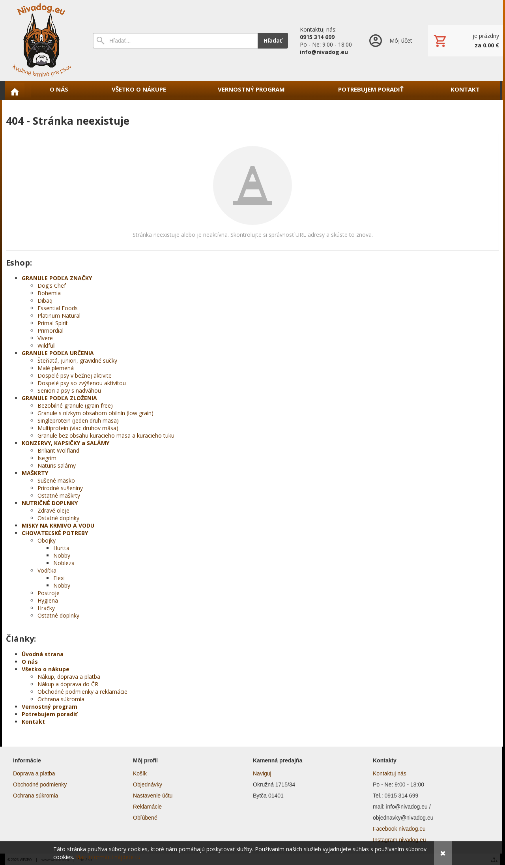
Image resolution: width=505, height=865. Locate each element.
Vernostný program (49, 706)
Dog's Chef (51, 285)
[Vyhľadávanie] (175, 41)
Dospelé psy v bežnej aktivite (74, 375)
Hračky (46, 608)
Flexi (59, 578)
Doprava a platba (34, 773)
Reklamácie (147, 806)
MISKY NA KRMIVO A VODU (58, 525)
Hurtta (61, 548)
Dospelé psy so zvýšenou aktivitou (81, 383)
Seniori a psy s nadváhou (69, 390)
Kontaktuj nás (389, 773)
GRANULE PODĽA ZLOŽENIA (59, 398)
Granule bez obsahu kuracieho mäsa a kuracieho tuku (105, 435)
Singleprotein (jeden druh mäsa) (78, 420)
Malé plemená (55, 368)
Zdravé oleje (53, 510)
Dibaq (44, 300)
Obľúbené (145, 817)
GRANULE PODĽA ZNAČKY (57, 278)
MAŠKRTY (35, 473)
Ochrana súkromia (60, 699)
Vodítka (46, 570)
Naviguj (262, 773)
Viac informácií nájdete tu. (109, 857)
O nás (30, 661)
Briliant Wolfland (58, 450)
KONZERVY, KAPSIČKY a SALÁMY (65, 443)
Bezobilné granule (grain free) (75, 405)
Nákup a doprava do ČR (67, 684)
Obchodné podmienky (40, 784)
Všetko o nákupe (45, 669)
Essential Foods (57, 308)
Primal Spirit (52, 323)
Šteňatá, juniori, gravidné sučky (77, 360)
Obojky (46, 540)
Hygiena (47, 600)
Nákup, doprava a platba (68, 676)
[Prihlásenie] (390, 40)
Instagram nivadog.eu (399, 840)
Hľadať (273, 40)
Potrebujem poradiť (49, 714)
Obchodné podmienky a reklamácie (82, 691)
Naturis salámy (56, 465)
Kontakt (33, 721)
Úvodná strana (43, 654)
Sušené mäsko (56, 480)
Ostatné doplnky (58, 518)
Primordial (50, 330)
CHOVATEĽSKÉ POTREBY (55, 533)
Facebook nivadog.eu (399, 829)
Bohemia (49, 293)
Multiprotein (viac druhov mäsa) (77, 428)
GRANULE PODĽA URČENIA (58, 353)
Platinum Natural (58, 315)
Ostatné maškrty (58, 495)
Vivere (45, 338)
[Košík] (465, 40)
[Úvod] (41, 40)
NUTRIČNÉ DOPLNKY (50, 503)
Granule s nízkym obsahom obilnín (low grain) (95, 413)
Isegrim (46, 458)
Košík (140, 773)
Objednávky (147, 784)
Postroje (48, 593)
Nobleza (64, 563)
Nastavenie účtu (152, 795)
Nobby (61, 555)
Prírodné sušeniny (60, 488)
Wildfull (46, 345)
